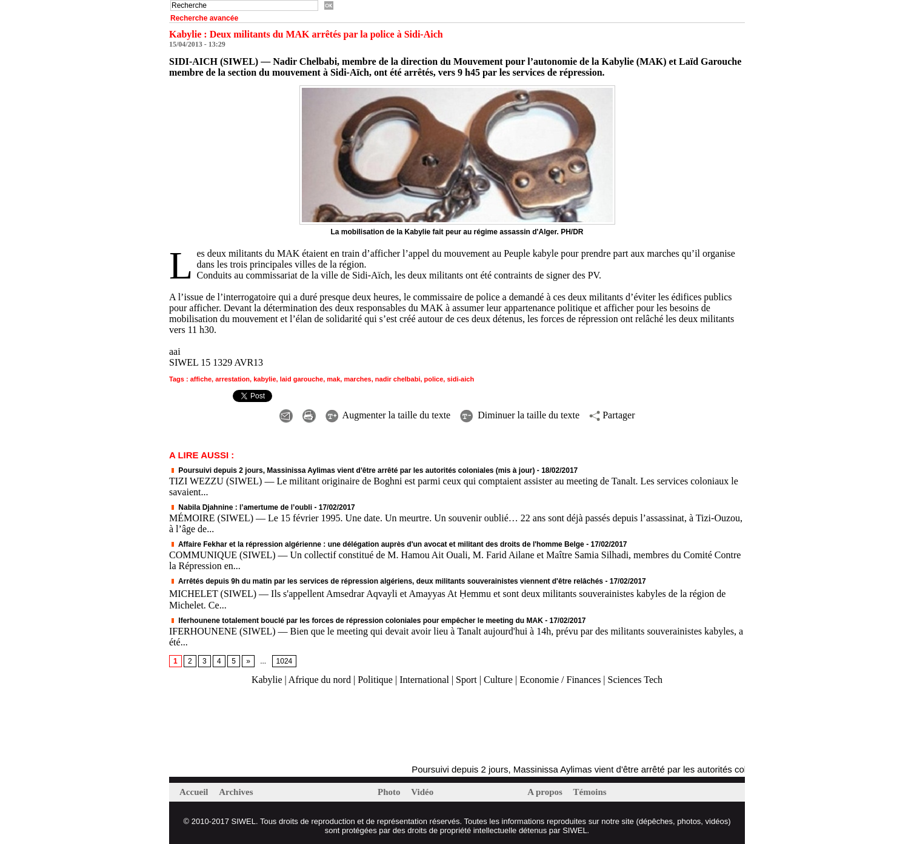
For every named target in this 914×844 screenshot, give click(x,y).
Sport (466, 679)
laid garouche (302, 379)
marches (357, 379)
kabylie (264, 379)
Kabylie (267, 679)
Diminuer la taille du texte (519, 415)
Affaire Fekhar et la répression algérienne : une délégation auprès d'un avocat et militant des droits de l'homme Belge (376, 544)
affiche (201, 379)
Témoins (590, 792)
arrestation (232, 379)
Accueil (194, 792)
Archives (236, 792)
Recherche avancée (204, 18)
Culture (498, 679)
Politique (375, 679)
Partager (612, 415)
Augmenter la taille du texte (388, 415)
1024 (284, 661)
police (434, 379)
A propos (545, 792)
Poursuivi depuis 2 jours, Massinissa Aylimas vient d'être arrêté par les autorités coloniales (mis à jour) (352, 470)
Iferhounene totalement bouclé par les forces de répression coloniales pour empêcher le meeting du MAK (356, 620)
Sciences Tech (635, 679)
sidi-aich (460, 379)
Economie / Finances (560, 679)
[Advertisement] (311, 725)
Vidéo (422, 792)
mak (333, 379)
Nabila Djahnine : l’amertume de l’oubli (240, 507)
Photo (390, 792)
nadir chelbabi (398, 379)
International (424, 679)
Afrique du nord (320, 679)
